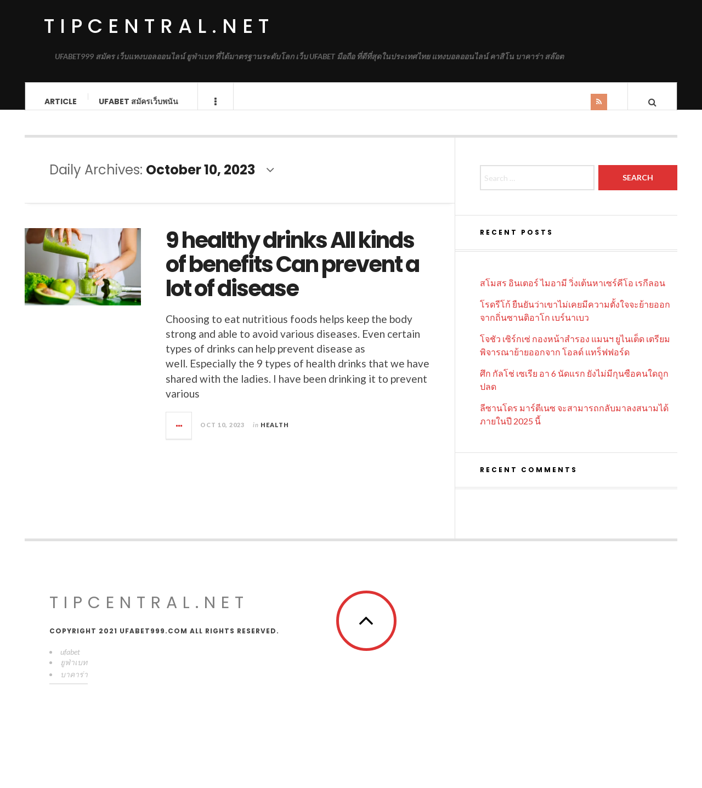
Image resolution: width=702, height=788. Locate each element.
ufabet (70, 662)
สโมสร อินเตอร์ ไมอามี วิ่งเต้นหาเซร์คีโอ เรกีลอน (572, 293)
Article (60, 101)
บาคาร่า (74, 684)
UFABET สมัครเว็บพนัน (138, 101)
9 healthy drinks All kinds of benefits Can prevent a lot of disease (292, 274)
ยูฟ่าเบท (73, 672)
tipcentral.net (159, 26)
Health (275, 435)
